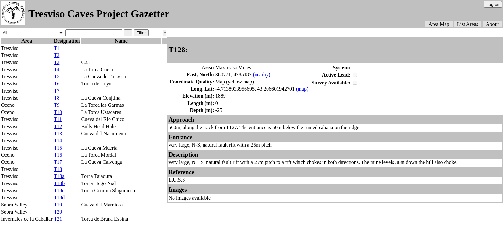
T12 (58, 126)
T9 (56, 105)
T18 (58, 169)
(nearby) (261, 74)
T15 (58, 147)
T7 (56, 91)
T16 (58, 155)
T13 (58, 133)
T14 (58, 140)
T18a (59, 176)
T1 (56, 48)
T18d (59, 197)
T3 (56, 62)
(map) (302, 89)
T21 (58, 219)
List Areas (467, 24)
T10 (58, 112)
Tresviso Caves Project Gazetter (98, 13)
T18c (59, 190)
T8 (56, 98)
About (492, 24)
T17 (58, 162)
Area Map (438, 24)
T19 (58, 204)
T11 (58, 119)
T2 (56, 55)
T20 (58, 212)
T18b (59, 183)
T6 (56, 83)
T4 (56, 69)
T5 (56, 76)
